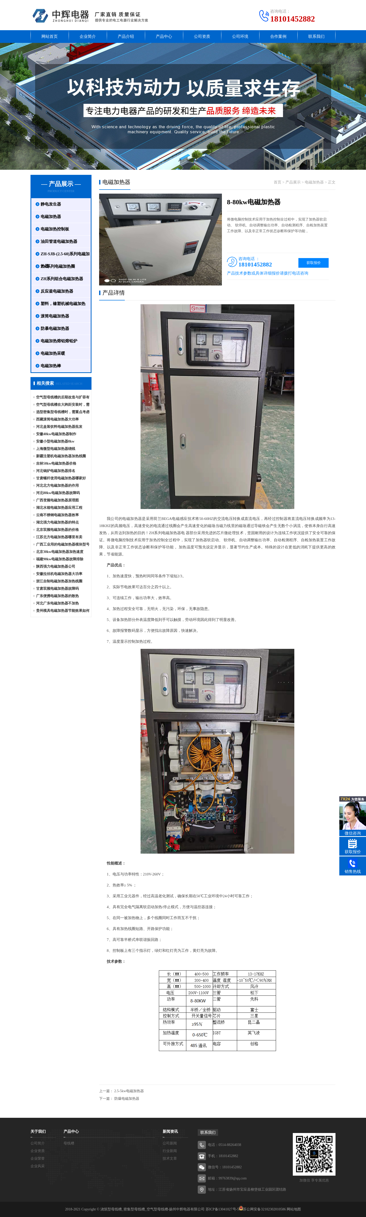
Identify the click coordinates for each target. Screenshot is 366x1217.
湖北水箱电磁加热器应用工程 (59, 508)
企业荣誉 (37, 1158)
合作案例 (278, 36)
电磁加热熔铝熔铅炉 (59, 341)
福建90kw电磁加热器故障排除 (59, 559)
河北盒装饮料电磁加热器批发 (59, 427)
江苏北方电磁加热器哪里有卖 (59, 537)
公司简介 (37, 1143)
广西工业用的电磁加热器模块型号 (62, 544)
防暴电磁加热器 (55, 328)
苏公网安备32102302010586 (264, 1209)
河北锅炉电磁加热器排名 (55, 471)
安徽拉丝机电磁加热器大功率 (59, 574)
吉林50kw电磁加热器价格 (56, 463)
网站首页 (49, 36)
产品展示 (293, 182)
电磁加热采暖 (53, 353)
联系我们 (316, 36)
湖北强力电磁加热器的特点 (57, 522)
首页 (277, 182)
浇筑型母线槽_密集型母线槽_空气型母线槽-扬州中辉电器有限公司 (152, 1209)
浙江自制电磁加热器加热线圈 (59, 581)
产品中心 (164, 36)
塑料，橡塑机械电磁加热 (63, 303)
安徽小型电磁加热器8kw (55, 441)
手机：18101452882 (223, 1156)
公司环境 (240, 36)
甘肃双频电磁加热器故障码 (57, 588)
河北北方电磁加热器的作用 (57, 485)
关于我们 (38, 1131)
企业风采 (37, 1166)
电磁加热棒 (51, 366)
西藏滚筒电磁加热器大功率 (57, 419)
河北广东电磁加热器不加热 (57, 603)
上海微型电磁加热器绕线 (55, 449)
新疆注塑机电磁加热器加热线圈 (61, 456)
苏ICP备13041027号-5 (222, 1209)
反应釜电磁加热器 (57, 291)
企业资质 (37, 1151)
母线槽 (69, 1143)
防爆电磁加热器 (126, 1099)
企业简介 (88, 36)
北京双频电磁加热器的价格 (57, 530)
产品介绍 (126, 36)
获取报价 (313, 263)
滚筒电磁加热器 (55, 316)
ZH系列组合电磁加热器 (62, 279)
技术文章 (170, 1158)
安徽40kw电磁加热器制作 (56, 434)
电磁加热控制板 (55, 229)
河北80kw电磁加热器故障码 (58, 493)
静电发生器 (51, 204)
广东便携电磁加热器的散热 (57, 596)
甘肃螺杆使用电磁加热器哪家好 (61, 478)
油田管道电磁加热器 (59, 241)
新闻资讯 (170, 1131)
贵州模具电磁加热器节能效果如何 (62, 611)
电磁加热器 (51, 216)
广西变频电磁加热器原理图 (57, 500)
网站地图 (294, 1209)
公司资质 (202, 36)
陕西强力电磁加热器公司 (55, 566)
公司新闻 (170, 1143)
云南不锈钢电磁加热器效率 (57, 515)
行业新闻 (170, 1151)
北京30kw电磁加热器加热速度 (59, 552)
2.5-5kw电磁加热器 (129, 1091)
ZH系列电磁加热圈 (58, 266)
